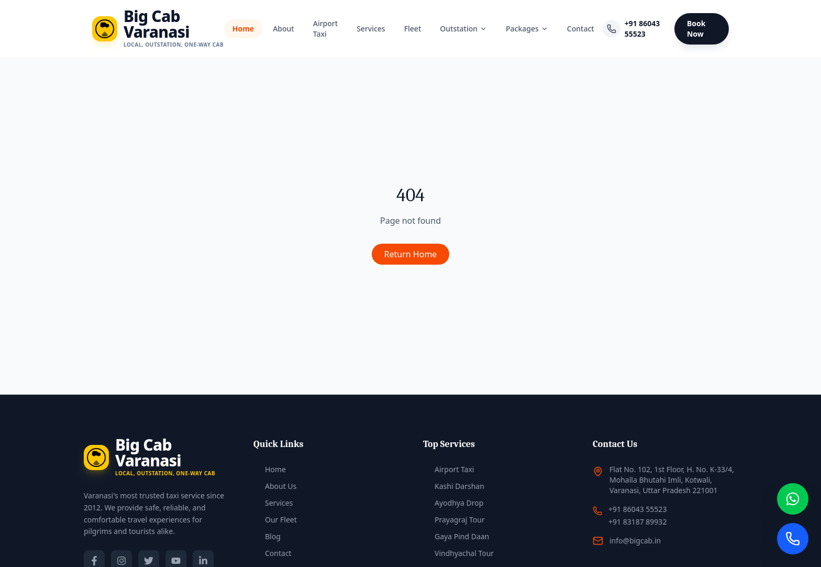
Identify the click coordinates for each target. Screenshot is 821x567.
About (283, 29)
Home (243, 29)
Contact (580, 29)
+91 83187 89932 (637, 522)
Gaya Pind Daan (456, 536)
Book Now (696, 28)
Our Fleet (275, 520)
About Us (274, 486)
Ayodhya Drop (453, 503)
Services (371, 29)
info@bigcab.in (635, 541)
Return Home (410, 254)
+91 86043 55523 (642, 28)
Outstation (463, 29)
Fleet (412, 29)
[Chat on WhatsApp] (792, 499)
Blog (267, 536)
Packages (527, 29)
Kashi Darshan (453, 486)
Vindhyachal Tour (458, 553)
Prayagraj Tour (454, 520)
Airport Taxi (325, 28)
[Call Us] (792, 538)
